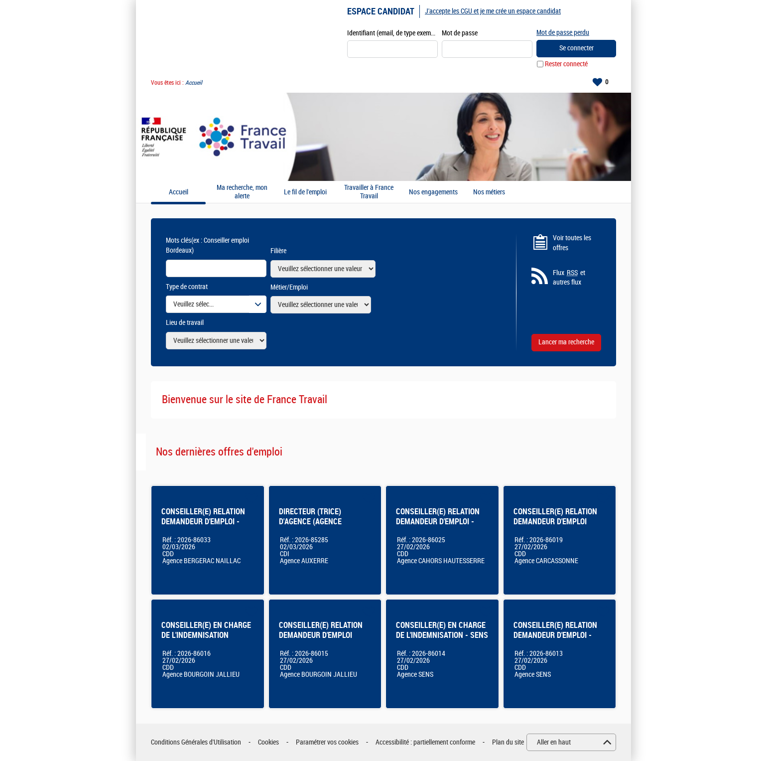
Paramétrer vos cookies (327, 742)
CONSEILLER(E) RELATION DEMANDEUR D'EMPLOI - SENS (555, 635)
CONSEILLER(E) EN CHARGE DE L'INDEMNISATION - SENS (442, 630)
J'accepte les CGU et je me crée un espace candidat (493, 11)
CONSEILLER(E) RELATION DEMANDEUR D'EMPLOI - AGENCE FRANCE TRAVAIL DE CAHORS (438, 526)
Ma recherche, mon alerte (242, 192)
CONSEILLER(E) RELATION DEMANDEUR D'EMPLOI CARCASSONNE (555, 521)
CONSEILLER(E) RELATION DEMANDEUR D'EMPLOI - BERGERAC (203, 521)
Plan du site (508, 742)
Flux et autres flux (569, 277)
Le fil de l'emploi (305, 192)
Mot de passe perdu (562, 32)
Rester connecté (566, 64)
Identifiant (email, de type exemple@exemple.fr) (392, 33)
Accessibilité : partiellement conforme (425, 742)
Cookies (268, 742)
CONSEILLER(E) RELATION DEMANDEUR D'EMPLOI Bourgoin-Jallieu (321, 635)
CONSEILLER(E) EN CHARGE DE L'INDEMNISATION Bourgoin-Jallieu (206, 635)
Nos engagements (433, 192)
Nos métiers (489, 192)
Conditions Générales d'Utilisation (196, 742)
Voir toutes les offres (572, 243)
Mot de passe (460, 33)
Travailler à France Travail (368, 192)
